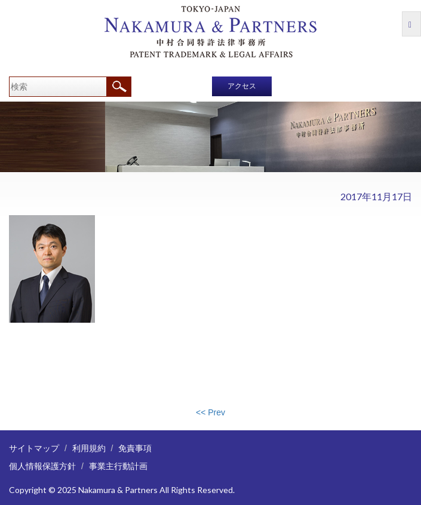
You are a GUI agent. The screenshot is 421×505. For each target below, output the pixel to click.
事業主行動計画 (118, 466)
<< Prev (210, 412)
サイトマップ (34, 448)
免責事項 (135, 448)
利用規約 (89, 448)
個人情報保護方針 (42, 466)
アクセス (242, 86)
